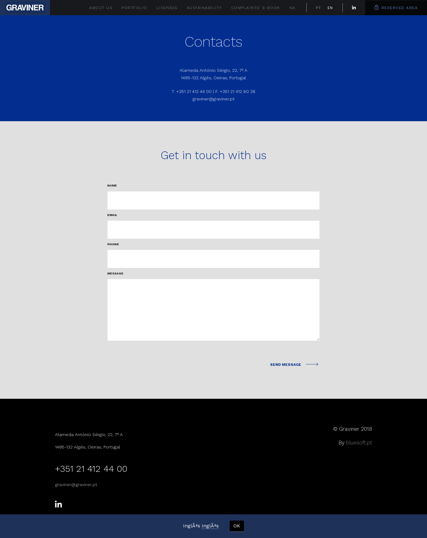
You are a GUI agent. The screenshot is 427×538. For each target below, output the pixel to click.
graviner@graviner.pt (214, 98)
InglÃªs (210, 526)
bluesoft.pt (359, 442)
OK (236, 526)
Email (112, 215)
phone (113, 244)
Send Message (292, 364)
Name (112, 185)
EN (330, 8)
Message (115, 273)
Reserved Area (396, 7)
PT (318, 8)
